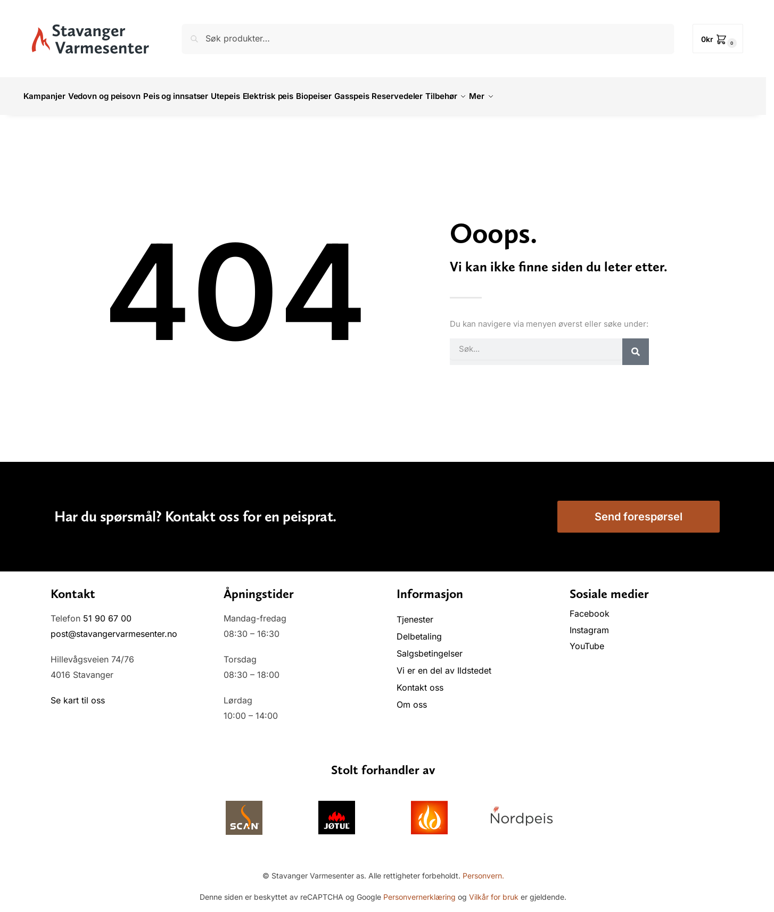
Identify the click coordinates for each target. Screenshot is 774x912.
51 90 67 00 (107, 612)
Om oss (412, 698)
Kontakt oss (420, 681)
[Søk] (635, 345)
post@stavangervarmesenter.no (114, 628)
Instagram (589, 624)
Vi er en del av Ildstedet (444, 664)
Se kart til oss (78, 694)
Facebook (591, 607)
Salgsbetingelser (430, 647)
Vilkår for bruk (493, 891)
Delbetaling (419, 630)
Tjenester (415, 613)
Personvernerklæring (419, 891)
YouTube (587, 640)
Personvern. (483, 869)
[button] (718, 38)
